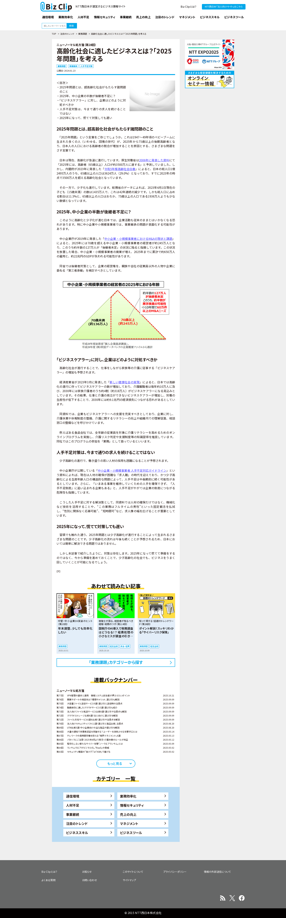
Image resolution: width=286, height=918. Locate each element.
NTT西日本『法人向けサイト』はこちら (224, 6)
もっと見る (114, 763)
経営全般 (114, 646)
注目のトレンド (67, 33)
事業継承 (73, 66)
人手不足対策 (86, 66)
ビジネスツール (131, 832)
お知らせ (87, 871)
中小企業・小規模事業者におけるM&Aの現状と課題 (138, 238)
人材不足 (72, 805)
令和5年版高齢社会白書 (119, 169)
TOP (54, 33)
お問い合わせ (89, 880)
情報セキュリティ (132, 805)
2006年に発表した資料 (154, 160)
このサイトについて (133, 871)
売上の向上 (128, 814)
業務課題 (82, 33)
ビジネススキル (77, 832)
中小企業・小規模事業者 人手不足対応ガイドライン (132, 470)
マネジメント (129, 823)
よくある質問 (48, 880)
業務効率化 (128, 796)
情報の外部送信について (217, 871)
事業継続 (72, 814)
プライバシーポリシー (175, 871)
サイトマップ (129, 880)
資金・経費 (125, 646)
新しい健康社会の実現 (125, 382)
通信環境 (72, 796)
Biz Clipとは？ (188, 6)
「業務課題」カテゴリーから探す (116, 662)
